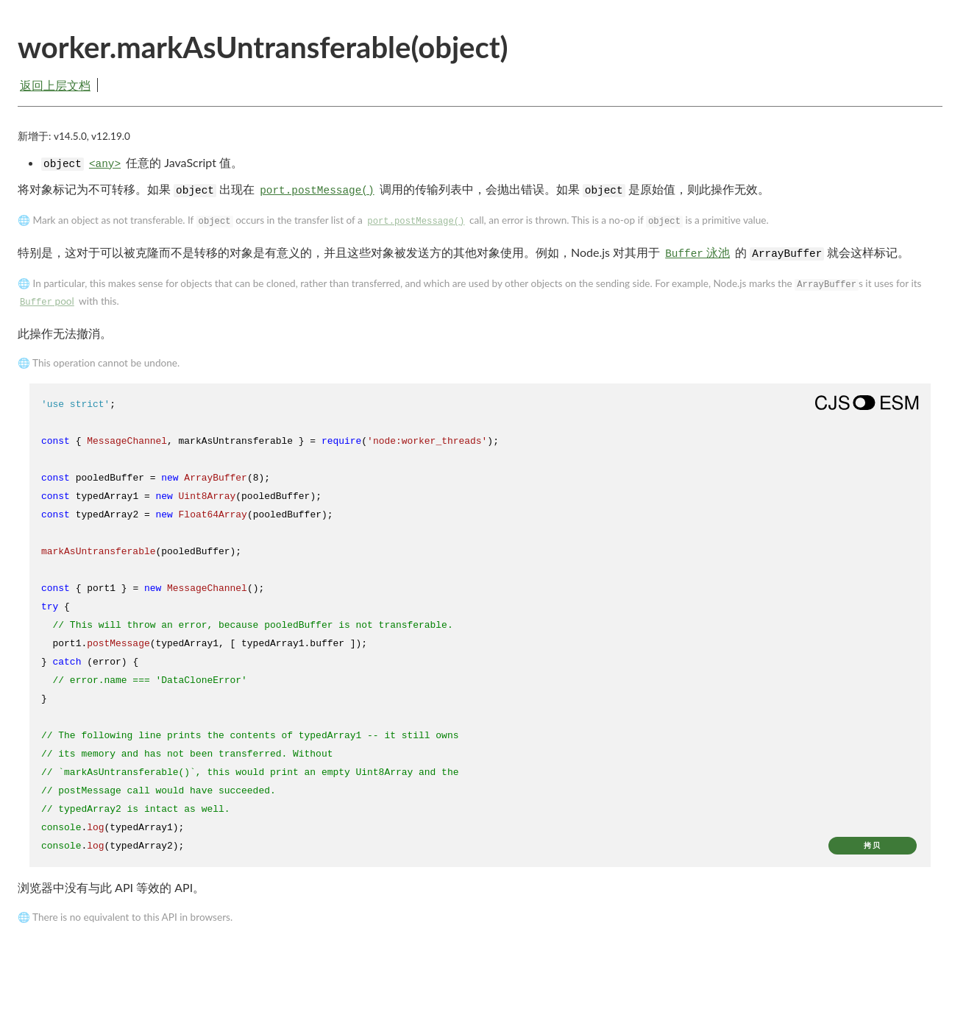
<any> (105, 164)
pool (47, 301)
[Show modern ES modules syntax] (866, 402)
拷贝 (872, 845)
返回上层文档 (55, 85)
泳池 (697, 252)
